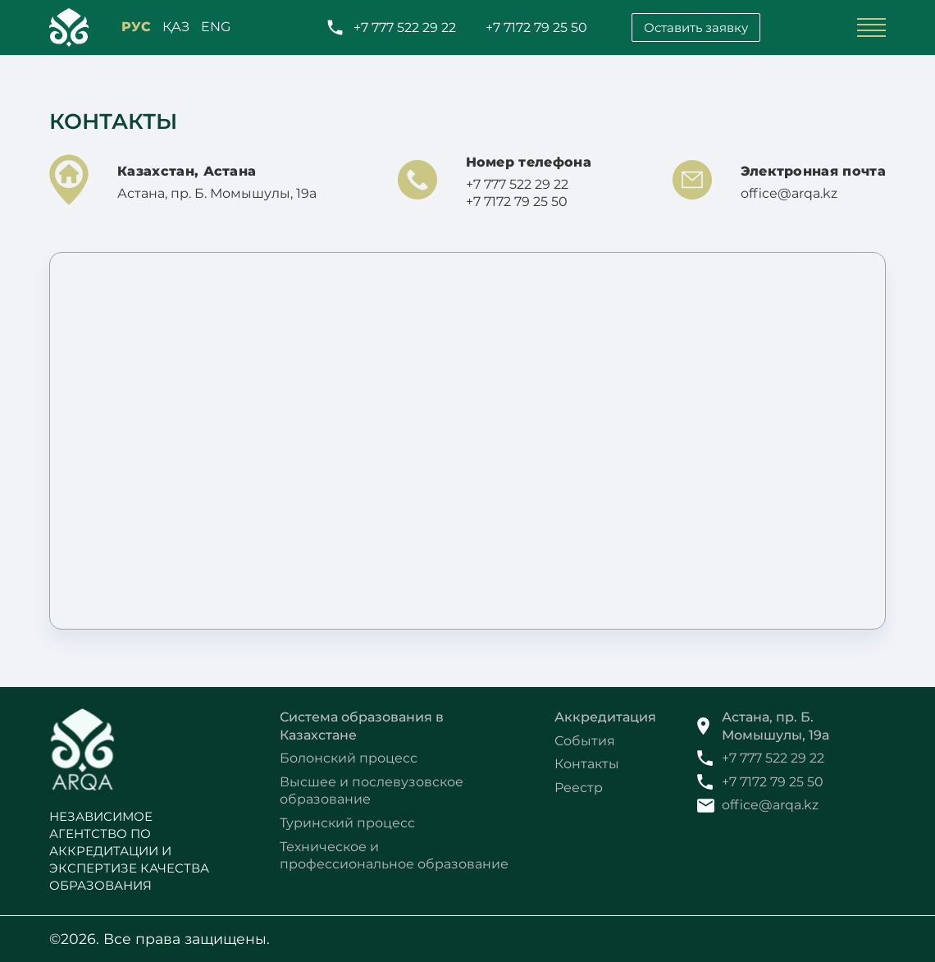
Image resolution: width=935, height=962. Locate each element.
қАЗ (175, 26)
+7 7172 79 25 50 (538, 27)
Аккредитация (605, 717)
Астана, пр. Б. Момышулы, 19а (217, 193)
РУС (136, 26)
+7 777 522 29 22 (404, 27)
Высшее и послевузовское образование (371, 791)
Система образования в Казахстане (362, 726)
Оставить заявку (696, 27)
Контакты (586, 764)
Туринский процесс (347, 823)
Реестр (578, 787)
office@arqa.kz (789, 193)
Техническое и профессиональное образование (394, 856)
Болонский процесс (348, 758)
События (584, 741)
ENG (215, 26)
